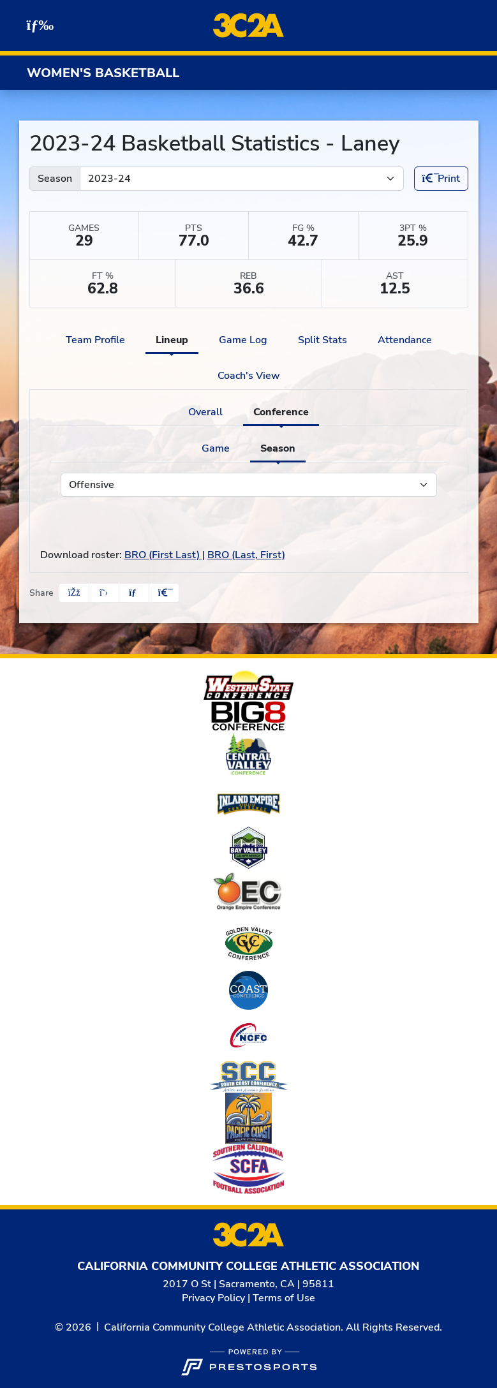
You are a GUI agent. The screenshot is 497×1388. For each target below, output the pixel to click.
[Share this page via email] (134, 593)
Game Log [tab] (243, 340)
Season (55, 179)
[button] (164, 593)
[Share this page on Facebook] (74, 593)
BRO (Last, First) (246, 555)
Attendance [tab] (405, 340)
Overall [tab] (205, 412)
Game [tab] (216, 448)
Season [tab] (277, 448)
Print (441, 179)
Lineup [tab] (172, 340)
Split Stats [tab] (322, 340)
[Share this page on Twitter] (104, 593)
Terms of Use (284, 1298)
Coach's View (249, 376)
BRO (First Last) (163, 555)
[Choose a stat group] (249, 485)
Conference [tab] (281, 412)
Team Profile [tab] (95, 340)
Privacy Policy (213, 1298)
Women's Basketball (103, 73)
